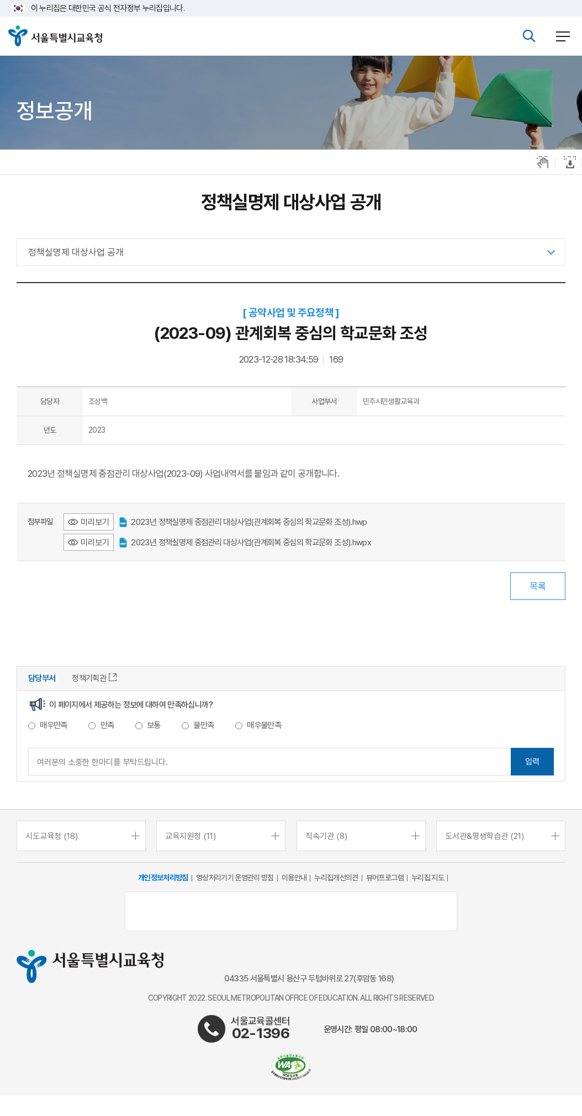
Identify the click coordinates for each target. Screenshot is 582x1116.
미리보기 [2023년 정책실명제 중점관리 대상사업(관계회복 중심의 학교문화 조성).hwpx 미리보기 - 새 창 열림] (95, 542)
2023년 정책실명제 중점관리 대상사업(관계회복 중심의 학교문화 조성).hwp (243, 522)
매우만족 (53, 725)
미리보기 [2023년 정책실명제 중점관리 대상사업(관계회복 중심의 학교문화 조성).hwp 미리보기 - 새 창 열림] (95, 522)
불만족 (203, 725)
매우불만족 (264, 725)
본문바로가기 (291, 0)
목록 (538, 586)
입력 (532, 762)
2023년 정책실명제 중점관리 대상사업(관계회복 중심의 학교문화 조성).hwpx (245, 542)
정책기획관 (94, 678)
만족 (107, 725)
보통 (154, 725)
